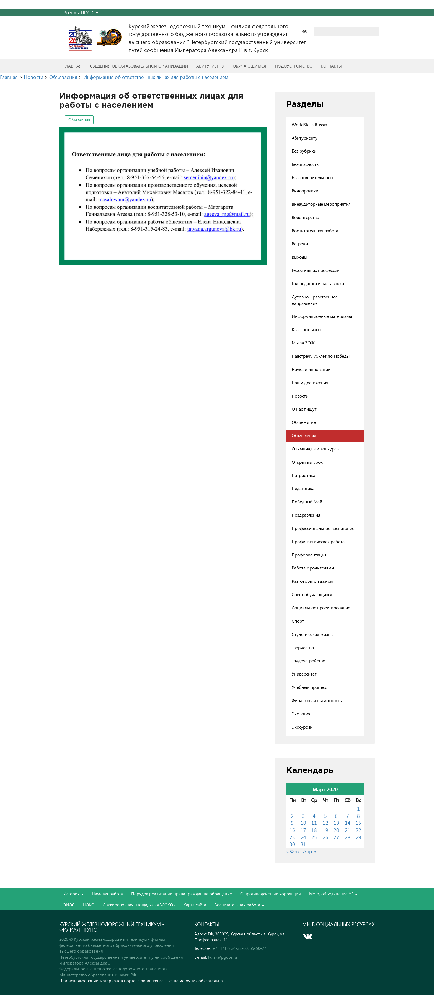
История (73, 893)
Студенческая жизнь (312, 634)
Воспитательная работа (315, 230)
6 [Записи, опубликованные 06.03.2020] (336, 815)
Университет (304, 674)
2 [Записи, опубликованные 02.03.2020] (292, 815)
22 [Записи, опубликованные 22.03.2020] (358, 829)
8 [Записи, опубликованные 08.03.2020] (358, 815)
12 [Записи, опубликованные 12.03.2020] (325, 822)
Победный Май (307, 501)
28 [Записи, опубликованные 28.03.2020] (347, 837)
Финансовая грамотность (317, 700)
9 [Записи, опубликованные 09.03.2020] (292, 822)
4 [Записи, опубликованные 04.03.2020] (314, 815)
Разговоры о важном (312, 581)
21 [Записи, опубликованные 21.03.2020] (347, 829)
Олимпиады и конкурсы (315, 449)
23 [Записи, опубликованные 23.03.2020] (292, 837)
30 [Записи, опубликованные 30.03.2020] (292, 844)
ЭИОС (68, 905)
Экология (301, 713)
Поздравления (306, 515)
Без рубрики (304, 151)
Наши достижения (310, 382)
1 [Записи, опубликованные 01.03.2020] (358, 808)
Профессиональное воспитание (323, 528)
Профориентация (309, 555)
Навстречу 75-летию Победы (321, 356)
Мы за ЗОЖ (303, 343)
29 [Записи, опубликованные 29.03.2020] (358, 837)
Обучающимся (249, 66)
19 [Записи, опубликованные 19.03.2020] (325, 829)
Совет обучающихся (312, 594)
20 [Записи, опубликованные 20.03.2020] (336, 829)
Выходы (299, 257)
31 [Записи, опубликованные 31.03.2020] (303, 844)
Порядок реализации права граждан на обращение (181, 893)
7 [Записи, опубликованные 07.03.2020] (347, 815)
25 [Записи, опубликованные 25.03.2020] (314, 837)
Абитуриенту (210, 66)
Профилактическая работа (318, 541)
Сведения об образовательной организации (139, 66)
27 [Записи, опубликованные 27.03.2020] (336, 837)
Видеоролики (305, 191)
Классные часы (306, 329)
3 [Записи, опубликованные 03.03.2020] (303, 815)
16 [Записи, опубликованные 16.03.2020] (292, 829)
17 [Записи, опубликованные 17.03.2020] (303, 829)
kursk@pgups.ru (222, 957)
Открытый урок (307, 462)
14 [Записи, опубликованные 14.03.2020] (347, 822)
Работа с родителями (313, 568)
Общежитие (304, 422)
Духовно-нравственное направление (315, 300)
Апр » (309, 851)
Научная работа (107, 893)
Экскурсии (302, 727)
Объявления (79, 119)
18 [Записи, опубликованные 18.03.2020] (314, 829)
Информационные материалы (322, 316)
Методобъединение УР (333, 893)
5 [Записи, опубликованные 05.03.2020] (325, 815)
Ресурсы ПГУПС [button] (80, 12)
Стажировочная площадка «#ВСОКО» (139, 905)
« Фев (292, 851)
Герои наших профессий (316, 270)
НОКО (88, 905)
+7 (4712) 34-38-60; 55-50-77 (239, 948)
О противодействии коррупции (270, 893)
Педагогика (303, 488)
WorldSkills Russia (309, 124)
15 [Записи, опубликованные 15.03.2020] (358, 822)
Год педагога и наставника (318, 283)
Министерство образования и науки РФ (97, 975)
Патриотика (303, 475)
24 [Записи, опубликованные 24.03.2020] (303, 837)
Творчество (303, 647)
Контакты (331, 66)
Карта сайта (195, 905)
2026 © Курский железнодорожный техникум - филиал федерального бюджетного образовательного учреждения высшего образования (116, 945)
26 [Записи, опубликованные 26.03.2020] (325, 837)
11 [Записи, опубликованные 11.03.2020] (314, 822)
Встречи (300, 243)
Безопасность (305, 164)
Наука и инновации (311, 369)
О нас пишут (304, 409)
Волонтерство (305, 217)
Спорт (298, 621)
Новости (300, 396)
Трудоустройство (293, 66)
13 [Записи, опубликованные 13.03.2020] (336, 822)
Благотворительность (313, 177)
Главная (72, 66)
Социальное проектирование (321, 607)
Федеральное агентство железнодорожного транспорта (113, 968)
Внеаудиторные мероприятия (321, 204)
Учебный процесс (309, 687)
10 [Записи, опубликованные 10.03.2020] (303, 822)
